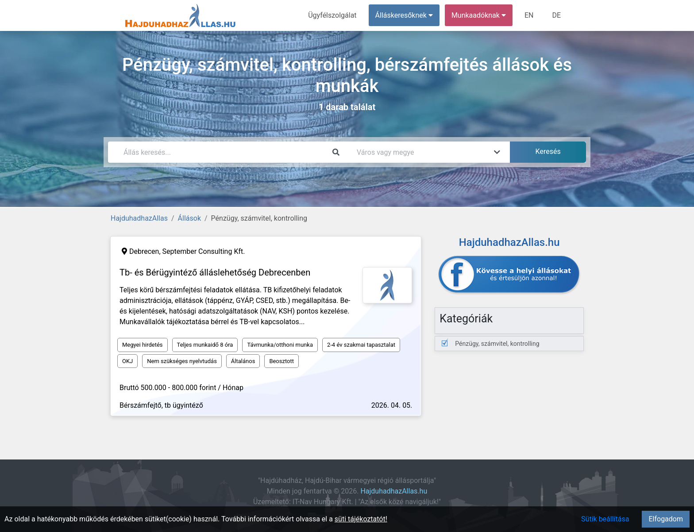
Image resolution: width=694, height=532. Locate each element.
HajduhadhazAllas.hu (393, 491)
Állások (189, 218)
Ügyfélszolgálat (332, 15)
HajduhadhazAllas (139, 218)
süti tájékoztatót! (361, 519)
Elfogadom (665, 519)
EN (529, 15)
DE (556, 15)
